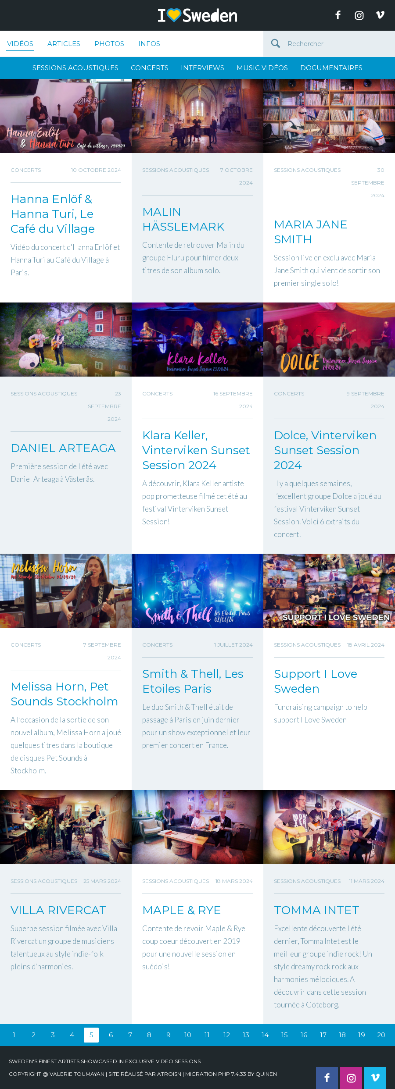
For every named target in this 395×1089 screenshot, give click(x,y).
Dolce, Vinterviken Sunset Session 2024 (325, 450)
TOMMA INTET (316, 910)
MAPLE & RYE (181, 910)
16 (304, 1035)
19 (361, 1035)
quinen (266, 1074)
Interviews (202, 68)
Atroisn (169, 1074)
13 (246, 1035)
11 (207, 1035)
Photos (109, 43)
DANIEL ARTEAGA (63, 448)
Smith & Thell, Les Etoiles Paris (193, 681)
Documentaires (331, 68)
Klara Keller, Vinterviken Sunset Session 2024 (196, 450)
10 (187, 1035)
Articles (63, 43)
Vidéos (20, 45)
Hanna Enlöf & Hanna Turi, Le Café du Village (53, 214)
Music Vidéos (262, 68)
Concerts (150, 68)
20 (381, 1035)
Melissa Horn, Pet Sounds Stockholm (64, 694)
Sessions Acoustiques (75, 68)
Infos (149, 43)
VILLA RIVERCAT (59, 910)
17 (323, 1035)
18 (342, 1035)
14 (265, 1035)
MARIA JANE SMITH (311, 231)
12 (226, 1035)
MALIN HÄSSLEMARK (183, 219)
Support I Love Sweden (315, 681)
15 (284, 1035)
